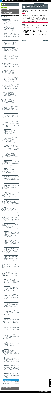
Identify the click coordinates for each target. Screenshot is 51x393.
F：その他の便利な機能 (7, 387)
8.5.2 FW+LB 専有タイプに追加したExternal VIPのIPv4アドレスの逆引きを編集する (11, 179)
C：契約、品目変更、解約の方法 (8, 12)
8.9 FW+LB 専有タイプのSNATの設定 (9, 202)
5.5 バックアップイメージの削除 (8, 105)
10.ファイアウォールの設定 (6, 276)
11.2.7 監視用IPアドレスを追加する (10, 372)
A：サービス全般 (6, 9)
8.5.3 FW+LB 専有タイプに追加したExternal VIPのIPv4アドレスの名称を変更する (11, 183)
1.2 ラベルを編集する (6, 19)
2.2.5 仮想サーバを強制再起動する (10, 33)
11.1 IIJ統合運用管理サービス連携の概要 (9, 352)
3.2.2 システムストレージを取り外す (10, 78)
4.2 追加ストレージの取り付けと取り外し (9, 95)
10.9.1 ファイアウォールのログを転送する (11, 346)
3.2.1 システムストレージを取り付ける (11, 77)
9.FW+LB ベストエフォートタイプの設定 (8, 209)
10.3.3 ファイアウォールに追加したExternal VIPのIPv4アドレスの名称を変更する (11, 295)
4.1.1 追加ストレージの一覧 (9, 93)
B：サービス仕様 (6, 11)
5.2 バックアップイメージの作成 (8, 101)
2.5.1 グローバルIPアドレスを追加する (11, 48)
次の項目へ (45, 40)
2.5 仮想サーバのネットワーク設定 (8, 47)
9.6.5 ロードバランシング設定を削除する (11, 260)
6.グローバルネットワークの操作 (7, 107)
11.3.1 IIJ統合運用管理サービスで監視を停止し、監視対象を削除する (11, 380)
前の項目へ (24, 40)
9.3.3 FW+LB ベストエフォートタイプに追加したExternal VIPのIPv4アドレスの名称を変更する (11, 233)
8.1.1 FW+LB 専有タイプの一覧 (9, 154)
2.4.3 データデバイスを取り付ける (10, 44)
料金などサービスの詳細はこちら (41, 1)
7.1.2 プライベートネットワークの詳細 (11, 115)
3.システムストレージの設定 (6, 71)
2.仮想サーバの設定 (4, 22)
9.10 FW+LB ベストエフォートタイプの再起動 (10, 275)
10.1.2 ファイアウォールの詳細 (9, 280)
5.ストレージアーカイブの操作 (6, 99)
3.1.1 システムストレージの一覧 (9, 73)
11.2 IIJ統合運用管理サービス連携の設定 (9, 358)
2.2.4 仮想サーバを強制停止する (9, 32)
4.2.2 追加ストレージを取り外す (9, 98)
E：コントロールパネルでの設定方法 (9, 15)
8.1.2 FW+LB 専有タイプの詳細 (9, 155)
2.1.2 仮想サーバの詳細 (8, 26)
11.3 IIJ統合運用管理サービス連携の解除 (9, 377)
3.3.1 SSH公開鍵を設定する (9, 81)
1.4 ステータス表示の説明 (6, 21)
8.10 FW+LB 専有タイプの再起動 (8, 208)
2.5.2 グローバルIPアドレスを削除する (11, 49)
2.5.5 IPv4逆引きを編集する (9, 55)
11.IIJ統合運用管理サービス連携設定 (7, 351)
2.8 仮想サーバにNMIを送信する (8, 70)
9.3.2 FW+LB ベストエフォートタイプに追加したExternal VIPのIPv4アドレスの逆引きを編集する (11, 230)
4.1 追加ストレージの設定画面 (7, 92)
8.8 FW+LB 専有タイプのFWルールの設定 (9, 201)
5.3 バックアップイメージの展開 (8, 102)
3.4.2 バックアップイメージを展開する (11, 88)
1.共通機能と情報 (4, 16)
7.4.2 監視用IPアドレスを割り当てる (10, 144)
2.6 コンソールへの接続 (6, 63)
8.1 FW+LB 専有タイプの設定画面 (8, 153)
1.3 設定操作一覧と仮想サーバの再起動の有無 (10, 20)
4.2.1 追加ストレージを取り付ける (10, 96)
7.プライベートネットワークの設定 (7, 110)
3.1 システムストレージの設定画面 (8, 72)
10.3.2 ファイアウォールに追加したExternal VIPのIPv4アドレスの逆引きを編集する (11, 291)
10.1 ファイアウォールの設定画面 (8, 278)
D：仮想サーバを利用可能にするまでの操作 (10, 13)
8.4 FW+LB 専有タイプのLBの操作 (8, 171)
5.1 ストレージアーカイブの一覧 (8, 100)
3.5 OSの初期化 (5, 89)
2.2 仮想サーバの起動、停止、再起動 (8, 27)
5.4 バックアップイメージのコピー (8, 103)
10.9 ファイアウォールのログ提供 (8, 345)
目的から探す (4, 7)
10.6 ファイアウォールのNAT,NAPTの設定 (9, 321)
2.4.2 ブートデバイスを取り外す (9, 43)
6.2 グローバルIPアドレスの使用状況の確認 (10, 109)
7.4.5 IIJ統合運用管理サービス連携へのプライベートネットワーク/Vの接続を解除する (11, 149)
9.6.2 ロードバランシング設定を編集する (11, 255)
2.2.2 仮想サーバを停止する (9, 29)
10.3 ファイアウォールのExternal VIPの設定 (10, 287)
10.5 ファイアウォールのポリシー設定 (9, 306)
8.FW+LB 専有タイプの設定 (6, 152)
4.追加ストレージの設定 (5, 91)
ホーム (32, 1)
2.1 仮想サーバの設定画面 (6, 23)
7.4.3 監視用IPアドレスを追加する (10, 145)
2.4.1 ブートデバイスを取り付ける (10, 42)
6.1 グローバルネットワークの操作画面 (9, 108)
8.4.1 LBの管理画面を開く (8, 172)
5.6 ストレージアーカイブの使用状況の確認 (10, 106)
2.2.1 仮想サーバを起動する (9, 28)
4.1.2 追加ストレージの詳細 (9, 94)
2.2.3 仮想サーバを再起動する (9, 30)
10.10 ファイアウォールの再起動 (8, 350)
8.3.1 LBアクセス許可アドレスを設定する (11, 165)
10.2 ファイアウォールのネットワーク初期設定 (10, 281)
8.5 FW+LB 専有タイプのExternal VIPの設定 (10, 175)
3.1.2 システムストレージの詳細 (9, 74)
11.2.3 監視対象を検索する (8, 364)
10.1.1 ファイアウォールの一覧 (9, 279)
